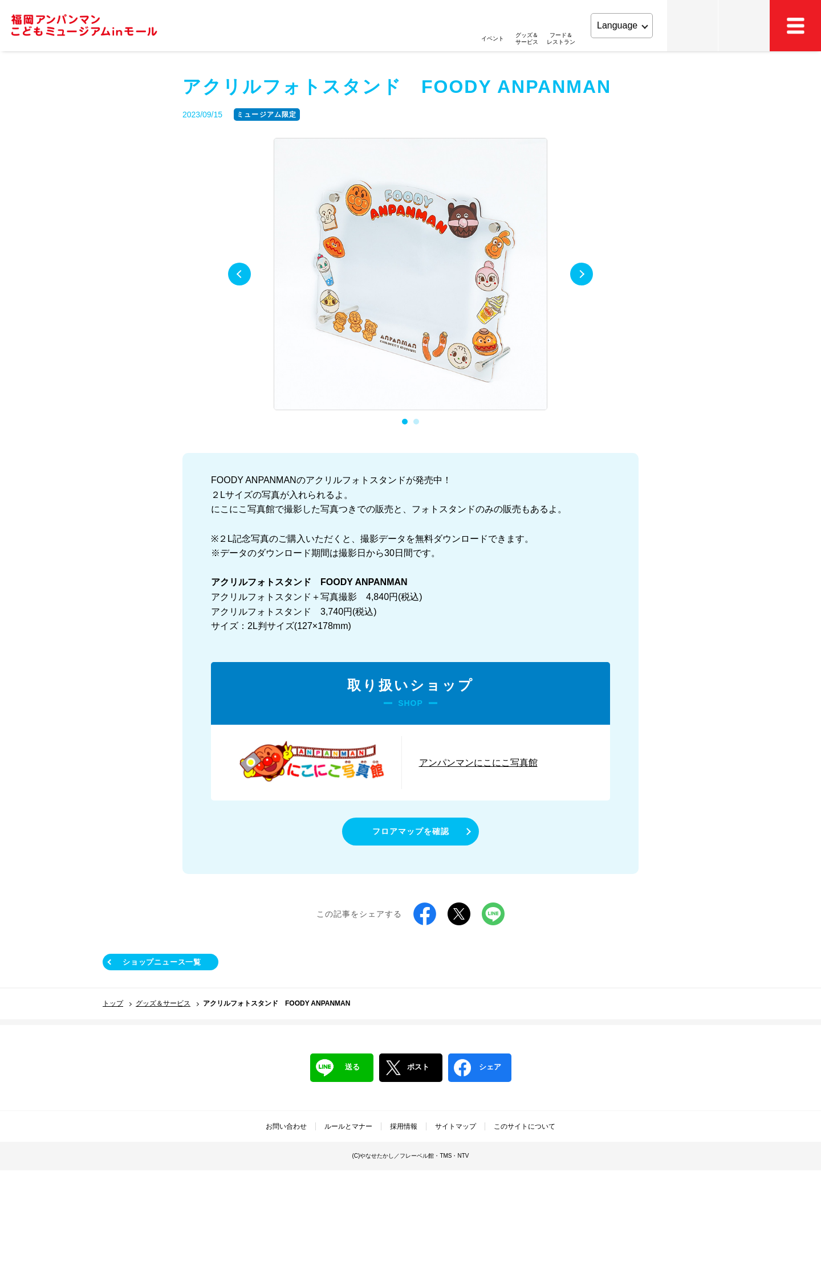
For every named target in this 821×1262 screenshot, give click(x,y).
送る (338, 1067)
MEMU (795, 25)
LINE (493, 913)
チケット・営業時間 (692, 25)
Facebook (424, 913)
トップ (113, 1003)
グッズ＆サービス (163, 1003)
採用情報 (403, 1126)
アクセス (744, 25)
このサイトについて (524, 1126)
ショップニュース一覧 (162, 962)
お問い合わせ (286, 1126)
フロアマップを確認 (410, 831)
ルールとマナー (348, 1126)
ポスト (407, 1067)
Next (581, 274)
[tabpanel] (410, 274)
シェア (477, 1067)
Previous (239, 274)
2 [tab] (416, 421)
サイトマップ (455, 1126)
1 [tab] (405, 421)
